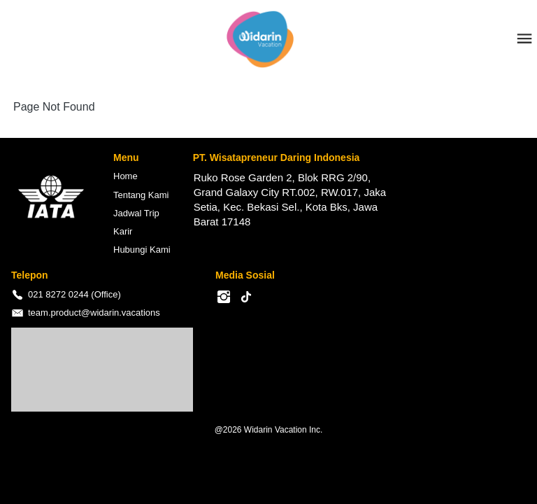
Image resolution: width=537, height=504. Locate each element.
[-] (223, 297)
